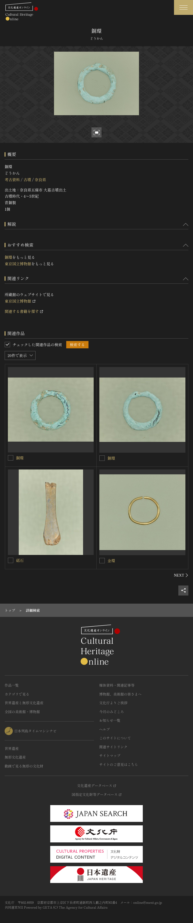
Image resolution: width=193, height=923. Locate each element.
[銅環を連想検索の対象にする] (10, 458)
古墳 (27, 179)
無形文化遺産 (15, 757)
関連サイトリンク (113, 746)
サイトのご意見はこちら (118, 764)
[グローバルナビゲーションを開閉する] (183, 7)
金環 (111, 560)
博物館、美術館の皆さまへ (120, 694)
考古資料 (12, 179)
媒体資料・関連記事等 (117, 685)
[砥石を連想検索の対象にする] (10, 560)
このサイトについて (115, 737)
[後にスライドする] (181, 575)
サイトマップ (110, 755)
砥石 (20, 560)
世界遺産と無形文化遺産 (24, 702)
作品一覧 (12, 685)
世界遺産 (12, 748)
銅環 (8, 257)
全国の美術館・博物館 (22, 711)
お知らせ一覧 (110, 720)
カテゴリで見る (17, 694)
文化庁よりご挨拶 (113, 702)
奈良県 (40, 179)
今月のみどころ (111, 711)
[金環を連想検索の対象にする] (102, 560)
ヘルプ (104, 729)
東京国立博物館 (18, 263)
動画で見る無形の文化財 (24, 766)
